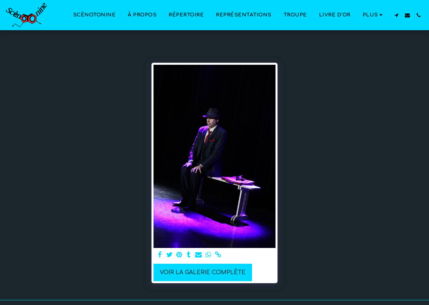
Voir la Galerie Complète (203, 272)
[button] (396, 15)
